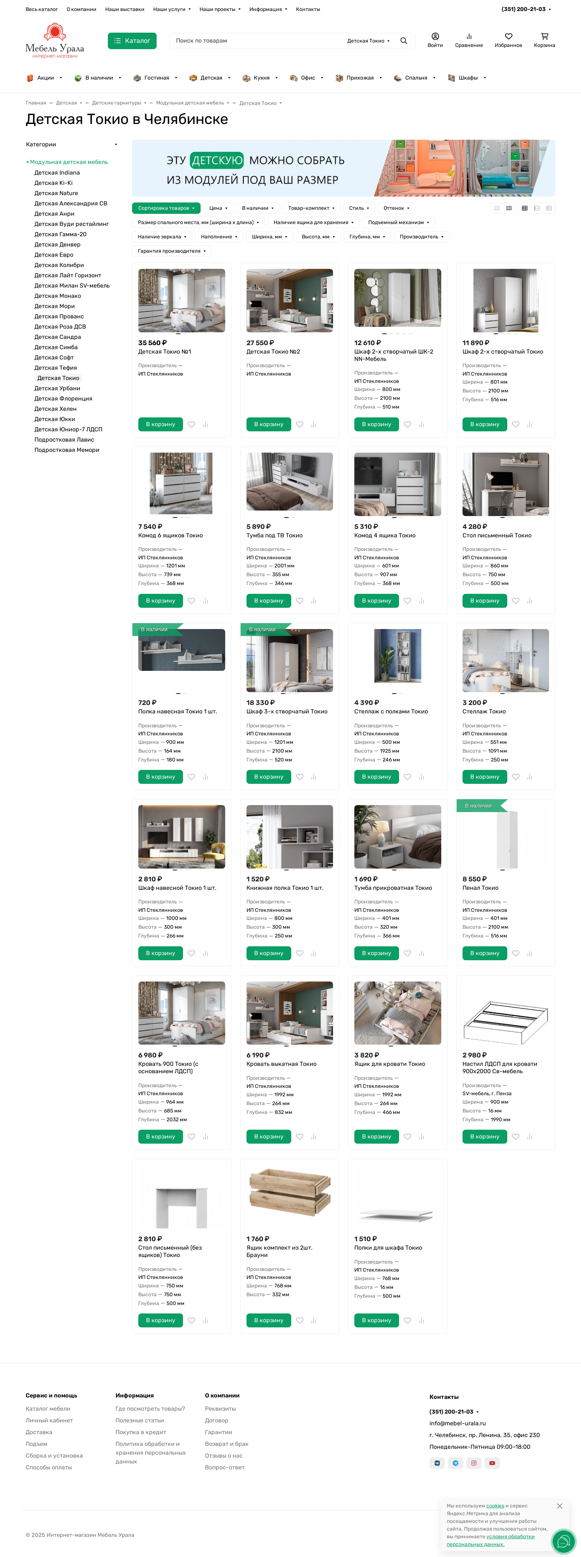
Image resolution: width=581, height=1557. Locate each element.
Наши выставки (125, 9)
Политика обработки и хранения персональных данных (151, 1452)
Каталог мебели (48, 1408)
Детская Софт (54, 357)
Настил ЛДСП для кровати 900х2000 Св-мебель (500, 1067)
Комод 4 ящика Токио (385, 535)
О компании (81, 9)
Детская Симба (56, 347)
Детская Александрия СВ (70, 203)
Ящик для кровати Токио (389, 1063)
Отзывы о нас (224, 1455)
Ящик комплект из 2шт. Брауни (279, 1251)
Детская (205, 77)
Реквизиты (220, 1408)
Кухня (256, 77)
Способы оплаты (49, 1467)
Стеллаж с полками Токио (391, 711)
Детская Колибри (59, 265)
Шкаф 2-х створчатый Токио (503, 351)
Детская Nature (56, 193)
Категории (41, 144)
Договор (217, 1420)
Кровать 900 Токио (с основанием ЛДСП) (168, 1067)
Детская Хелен (55, 408)
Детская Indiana (57, 172)
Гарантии (218, 1432)
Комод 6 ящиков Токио (170, 535)
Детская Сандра (57, 336)
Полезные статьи (140, 1420)
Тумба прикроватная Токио (393, 887)
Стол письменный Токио (497, 535)
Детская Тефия (55, 367)
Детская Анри (54, 213)
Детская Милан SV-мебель (72, 285)
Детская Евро (53, 254)
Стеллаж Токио (484, 711)
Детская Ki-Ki (53, 182)
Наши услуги (169, 9)
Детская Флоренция (63, 398)
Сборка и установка (54, 1455)
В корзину (160, 424)
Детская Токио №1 (164, 351)
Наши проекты (217, 9)
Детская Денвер (57, 244)
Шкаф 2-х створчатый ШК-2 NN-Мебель (393, 355)
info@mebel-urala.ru (458, 1423)
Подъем (36, 1443)
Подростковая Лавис (64, 439)
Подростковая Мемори (66, 449)
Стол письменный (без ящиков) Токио (170, 1251)
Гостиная (151, 77)
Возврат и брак (227, 1443)
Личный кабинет (49, 1420)
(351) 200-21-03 (524, 9)
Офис (302, 77)
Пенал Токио (480, 887)
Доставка (39, 1432)
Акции (40, 77)
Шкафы (462, 77)
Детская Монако (57, 295)
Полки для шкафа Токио (388, 1247)
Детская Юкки (54, 419)
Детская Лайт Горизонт (67, 275)
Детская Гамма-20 (60, 234)
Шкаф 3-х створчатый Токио (287, 711)
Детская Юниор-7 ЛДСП (68, 429)
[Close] (559, 1506)
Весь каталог (42, 9)
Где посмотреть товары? (150, 1408)
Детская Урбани (57, 388)
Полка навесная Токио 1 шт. (177, 711)
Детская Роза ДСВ (60, 326)
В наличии (93, 77)
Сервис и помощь (51, 1396)
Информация (265, 9)
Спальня (410, 77)
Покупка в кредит (141, 1432)
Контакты (308, 9)
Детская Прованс (59, 316)
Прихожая (354, 77)
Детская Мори (54, 306)
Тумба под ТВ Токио (274, 535)
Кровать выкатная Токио (281, 1063)
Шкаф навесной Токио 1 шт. (177, 887)
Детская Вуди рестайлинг (71, 223)
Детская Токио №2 (273, 351)
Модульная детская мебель (69, 161)
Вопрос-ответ (225, 1467)
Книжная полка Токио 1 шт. (285, 887)
